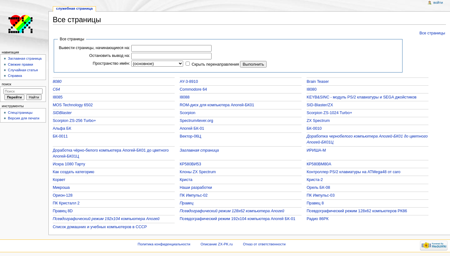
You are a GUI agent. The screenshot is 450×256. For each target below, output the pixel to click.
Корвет (59, 180)
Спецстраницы (20, 112)
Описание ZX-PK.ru (217, 244)
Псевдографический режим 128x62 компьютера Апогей (232, 211)
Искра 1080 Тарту (69, 164)
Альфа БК (62, 128)
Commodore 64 (193, 89)
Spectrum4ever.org (196, 120)
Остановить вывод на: (109, 55)
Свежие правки (20, 64)
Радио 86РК (317, 219)
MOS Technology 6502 (73, 105)
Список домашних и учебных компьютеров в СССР (100, 227)
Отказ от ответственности (264, 244)
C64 (56, 89)
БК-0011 (60, 136)
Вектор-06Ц (190, 136)
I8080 (312, 89)
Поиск (6, 84)
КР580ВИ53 (190, 164)
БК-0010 (314, 128)
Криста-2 (315, 180)
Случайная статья (23, 70)
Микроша (61, 187)
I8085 (58, 97)
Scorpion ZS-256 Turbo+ (74, 120)
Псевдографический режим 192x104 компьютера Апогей (106, 219)
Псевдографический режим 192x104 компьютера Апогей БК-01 (237, 219)
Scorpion (187, 113)
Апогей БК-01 (192, 128)
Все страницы (432, 33)
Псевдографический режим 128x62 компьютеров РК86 (357, 211)
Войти (438, 2)
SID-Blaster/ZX (320, 105)
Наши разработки (196, 187)
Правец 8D (63, 211)
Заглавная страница (199, 150)
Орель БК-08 (318, 187)
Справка (15, 76)
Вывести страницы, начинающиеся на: (94, 48)
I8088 (185, 97)
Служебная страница (74, 8)
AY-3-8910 (189, 81)
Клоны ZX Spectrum (198, 172)
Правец (186, 203)
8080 (57, 81)
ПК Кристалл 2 (66, 203)
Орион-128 (62, 195)
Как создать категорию (73, 172)
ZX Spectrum (318, 120)
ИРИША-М (316, 150)
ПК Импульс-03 (321, 195)
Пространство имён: (111, 63)
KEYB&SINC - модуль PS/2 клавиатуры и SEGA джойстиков (362, 97)
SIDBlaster (62, 113)
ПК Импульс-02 (194, 195)
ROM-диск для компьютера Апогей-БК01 (217, 105)
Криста (186, 180)
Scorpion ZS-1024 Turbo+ (329, 113)
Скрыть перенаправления (215, 64)
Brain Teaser (318, 81)
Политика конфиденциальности (164, 244)
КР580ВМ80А (319, 164)
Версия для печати (23, 118)
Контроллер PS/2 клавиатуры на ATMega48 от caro (353, 172)
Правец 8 (315, 203)
